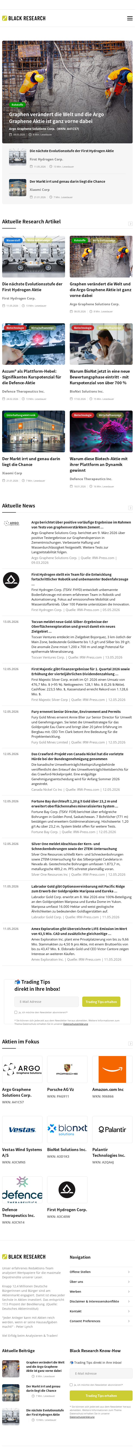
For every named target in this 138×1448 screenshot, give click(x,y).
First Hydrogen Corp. (46, 159)
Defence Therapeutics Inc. (23, 391)
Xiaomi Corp (40, 189)
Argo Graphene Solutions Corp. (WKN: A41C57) (44, 129)
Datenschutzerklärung (75, 1023)
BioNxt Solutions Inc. (87, 391)
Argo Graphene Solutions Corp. (94, 304)
